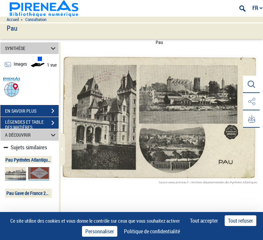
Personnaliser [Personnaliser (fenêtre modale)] (99, 231)
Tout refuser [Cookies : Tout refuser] (240, 220)
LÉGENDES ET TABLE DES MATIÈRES (32, 123)
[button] (11, 89)
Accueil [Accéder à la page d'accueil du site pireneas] (13, 19)
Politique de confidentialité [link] (152, 231)
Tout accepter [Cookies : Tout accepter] (204, 220)
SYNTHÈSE (31, 48)
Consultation (35, 19)
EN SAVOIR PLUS (32, 111)
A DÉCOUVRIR (31, 135)
